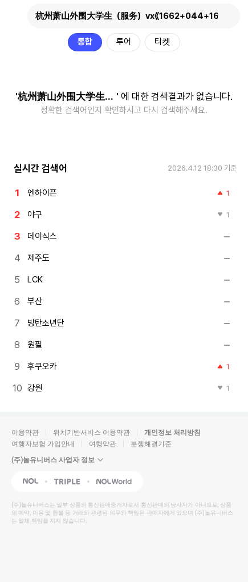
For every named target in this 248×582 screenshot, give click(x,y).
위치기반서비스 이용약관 (91, 432)
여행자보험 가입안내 (43, 444)
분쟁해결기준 (151, 444)
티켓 (162, 42)
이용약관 (25, 432)
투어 (123, 42)
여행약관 (102, 444)
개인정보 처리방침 (172, 432)
